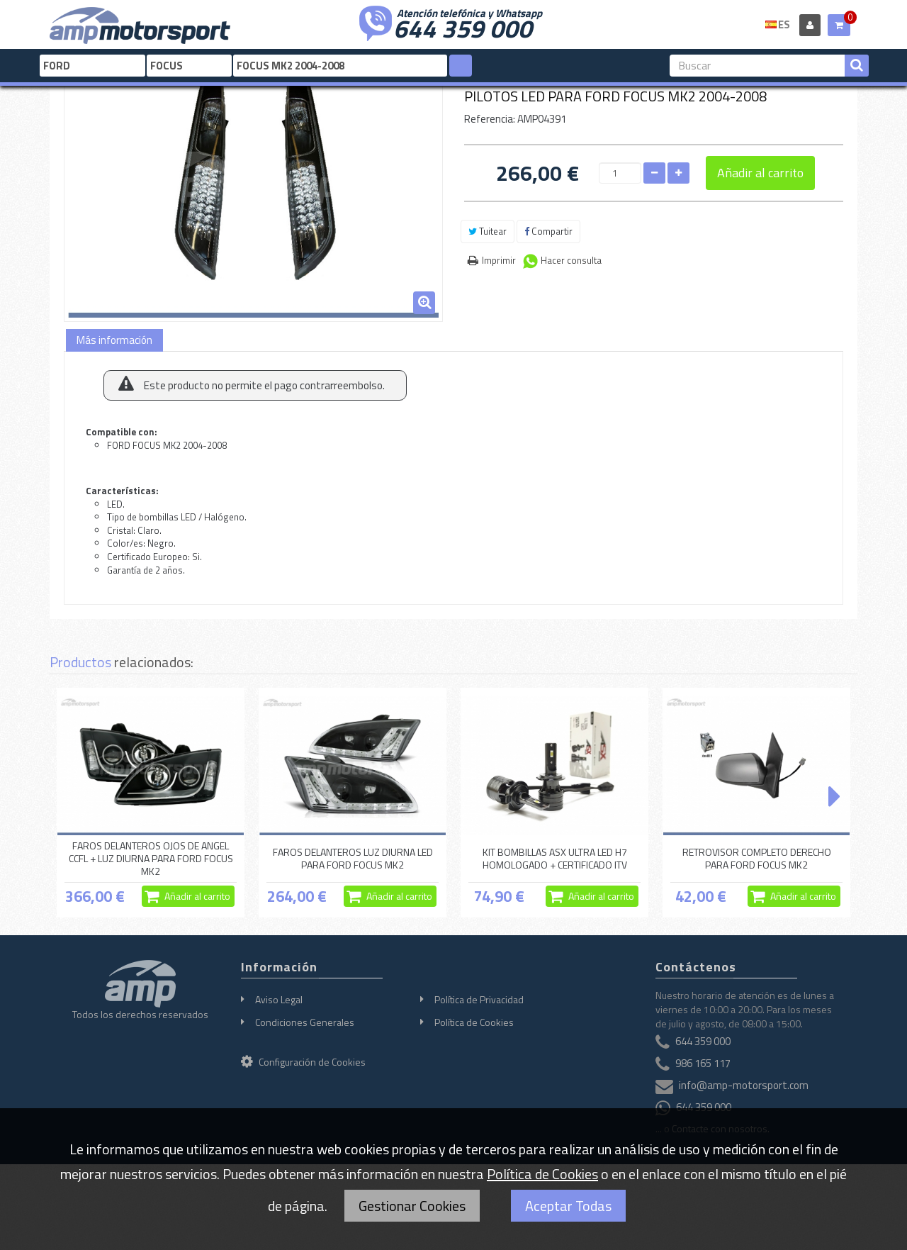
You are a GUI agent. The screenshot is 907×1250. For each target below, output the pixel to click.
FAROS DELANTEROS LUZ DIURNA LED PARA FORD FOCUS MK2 (353, 858)
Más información (114, 340)
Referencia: (489, 118)
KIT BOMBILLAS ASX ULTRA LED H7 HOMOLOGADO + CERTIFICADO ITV (555, 858)
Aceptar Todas (568, 1206)
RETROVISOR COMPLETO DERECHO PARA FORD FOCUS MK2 (756, 858)
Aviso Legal (279, 999)
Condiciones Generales (304, 1022)
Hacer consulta (571, 260)
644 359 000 (462, 27)
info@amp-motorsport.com (744, 1085)
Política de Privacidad (479, 999)
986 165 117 (703, 1063)
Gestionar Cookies (412, 1206)
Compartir (548, 231)
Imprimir (499, 260)
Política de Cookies (474, 1022)
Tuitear (487, 231)
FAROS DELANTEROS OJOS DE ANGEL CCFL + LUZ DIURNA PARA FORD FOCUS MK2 (151, 858)
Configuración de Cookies (303, 1061)
